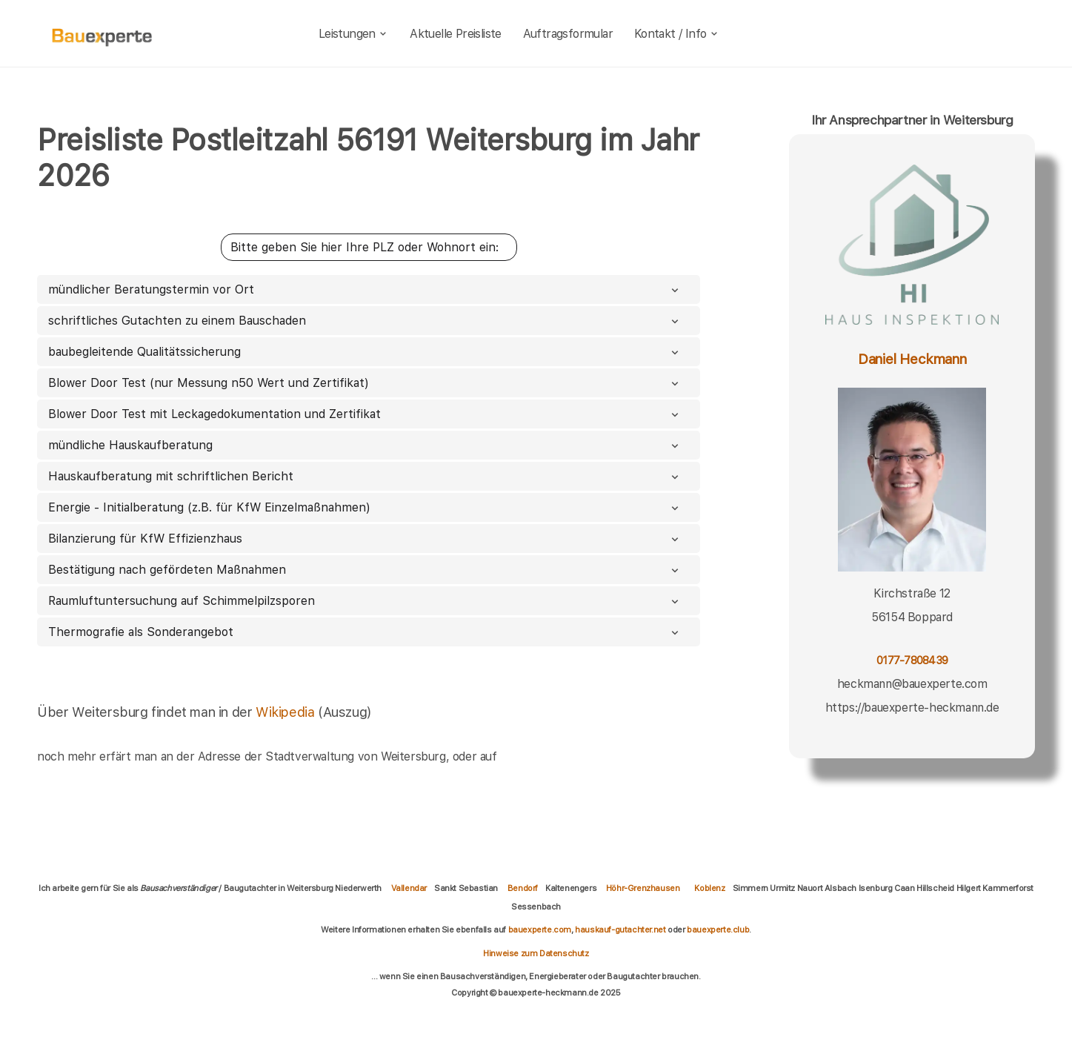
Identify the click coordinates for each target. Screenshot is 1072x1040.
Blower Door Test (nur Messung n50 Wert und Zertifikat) (365, 383)
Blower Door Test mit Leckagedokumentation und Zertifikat (365, 414)
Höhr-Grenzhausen (643, 888)
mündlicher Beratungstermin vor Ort (365, 289)
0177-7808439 (912, 660)
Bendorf (522, 888)
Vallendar (409, 888)
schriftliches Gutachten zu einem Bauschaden (365, 321)
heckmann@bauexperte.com (912, 684)
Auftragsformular (568, 34)
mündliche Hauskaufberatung (365, 445)
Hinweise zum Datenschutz (535, 953)
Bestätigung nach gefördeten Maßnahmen (365, 570)
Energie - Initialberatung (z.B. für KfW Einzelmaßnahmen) (365, 507)
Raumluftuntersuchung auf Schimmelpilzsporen (365, 601)
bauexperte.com (539, 929)
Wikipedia (287, 712)
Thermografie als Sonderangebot (365, 632)
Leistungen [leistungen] (354, 34)
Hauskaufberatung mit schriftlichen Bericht (365, 476)
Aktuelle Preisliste (456, 34)
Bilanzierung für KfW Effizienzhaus (365, 538)
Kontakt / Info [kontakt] (676, 34)
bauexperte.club (718, 929)
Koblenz (709, 888)
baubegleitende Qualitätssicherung (365, 352)
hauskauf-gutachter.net (620, 929)
